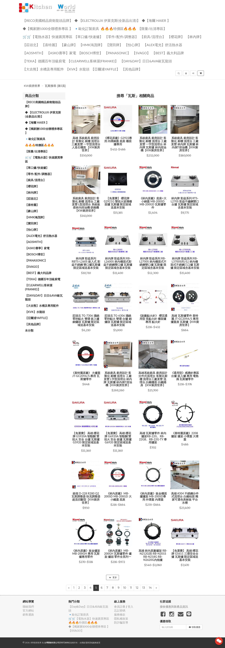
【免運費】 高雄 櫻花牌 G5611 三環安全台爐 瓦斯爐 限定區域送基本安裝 (184, 555)
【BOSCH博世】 (90, 53)
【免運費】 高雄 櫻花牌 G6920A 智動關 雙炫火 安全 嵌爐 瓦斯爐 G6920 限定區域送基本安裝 (118, 439)
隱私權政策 (121, 618)
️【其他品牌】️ (131, 69)
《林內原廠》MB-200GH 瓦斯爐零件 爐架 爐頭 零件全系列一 (118, 554)
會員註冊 (119, 606)
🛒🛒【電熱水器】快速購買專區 (47, 36)
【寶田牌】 (114, 44)
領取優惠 (194, 627)
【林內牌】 (194, 36)
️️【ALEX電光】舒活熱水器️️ (162, 44)
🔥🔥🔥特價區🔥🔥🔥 (118, 28)
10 (124, 587)
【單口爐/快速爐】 (88, 36)
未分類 (29, 330)
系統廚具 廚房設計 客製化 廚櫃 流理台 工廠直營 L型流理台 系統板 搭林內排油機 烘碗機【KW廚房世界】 (86, 204)
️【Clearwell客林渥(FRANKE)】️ (92, 61)
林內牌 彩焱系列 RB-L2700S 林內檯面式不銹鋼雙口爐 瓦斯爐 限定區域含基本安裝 (152, 263)
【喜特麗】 (50, 44)
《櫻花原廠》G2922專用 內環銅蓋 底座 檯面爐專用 (118, 141)
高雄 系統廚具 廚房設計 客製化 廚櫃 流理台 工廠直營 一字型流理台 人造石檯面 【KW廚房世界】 (86, 144)
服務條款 (119, 614)
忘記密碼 (119, 610)
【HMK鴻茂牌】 (91, 44)
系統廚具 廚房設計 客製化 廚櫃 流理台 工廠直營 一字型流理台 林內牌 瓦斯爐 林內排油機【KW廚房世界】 (153, 144)
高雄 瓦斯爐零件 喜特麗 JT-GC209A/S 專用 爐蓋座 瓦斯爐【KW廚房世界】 (185, 320)
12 (137, 587)
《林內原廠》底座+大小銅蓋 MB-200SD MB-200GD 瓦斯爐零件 (152, 203)
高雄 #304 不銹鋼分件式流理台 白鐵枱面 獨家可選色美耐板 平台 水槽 (185, 498)
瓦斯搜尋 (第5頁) (55, 86)
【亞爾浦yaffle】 (105, 69)
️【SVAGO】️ (141, 53)
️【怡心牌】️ (133, 44)
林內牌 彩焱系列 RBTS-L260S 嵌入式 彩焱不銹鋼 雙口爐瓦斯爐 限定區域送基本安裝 (86, 263)
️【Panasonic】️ (117, 53)
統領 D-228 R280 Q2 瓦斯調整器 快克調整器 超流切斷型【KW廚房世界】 (86, 498)
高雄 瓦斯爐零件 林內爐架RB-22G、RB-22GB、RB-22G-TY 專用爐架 (153, 437)
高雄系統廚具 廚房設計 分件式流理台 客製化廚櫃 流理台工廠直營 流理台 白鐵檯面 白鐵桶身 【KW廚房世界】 (152, 379)
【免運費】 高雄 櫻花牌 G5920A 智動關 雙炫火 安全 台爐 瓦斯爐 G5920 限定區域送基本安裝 (86, 439)
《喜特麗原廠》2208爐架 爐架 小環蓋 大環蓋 (184, 436)
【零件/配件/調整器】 (122, 36)
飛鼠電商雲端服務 (89, 642)
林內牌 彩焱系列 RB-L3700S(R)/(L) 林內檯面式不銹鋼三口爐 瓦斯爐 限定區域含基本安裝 (184, 263)
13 (143, 587)
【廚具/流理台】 (153, 36)
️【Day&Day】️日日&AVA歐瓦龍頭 (146, 61)
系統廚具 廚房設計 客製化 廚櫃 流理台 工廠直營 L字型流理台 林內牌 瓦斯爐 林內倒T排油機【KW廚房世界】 (118, 379)
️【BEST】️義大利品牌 (168, 53)
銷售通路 (28, 614)
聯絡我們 (28, 606)
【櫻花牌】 (175, 36)
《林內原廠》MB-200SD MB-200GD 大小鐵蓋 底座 (117, 496)
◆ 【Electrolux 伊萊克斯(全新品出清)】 (107, 20)
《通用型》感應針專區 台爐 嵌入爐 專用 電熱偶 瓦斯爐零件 (185, 376)
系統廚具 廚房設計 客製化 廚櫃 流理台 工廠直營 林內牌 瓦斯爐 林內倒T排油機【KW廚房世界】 (184, 144)
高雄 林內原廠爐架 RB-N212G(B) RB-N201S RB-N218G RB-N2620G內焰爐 (153, 555)
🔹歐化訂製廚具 (86, 28)
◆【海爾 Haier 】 (156, 20)
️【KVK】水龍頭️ (77, 69)
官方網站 (28, 610)
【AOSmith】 (34, 53)
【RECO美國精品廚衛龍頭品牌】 (48, 20)
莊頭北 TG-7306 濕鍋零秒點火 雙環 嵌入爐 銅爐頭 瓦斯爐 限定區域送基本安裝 (85, 320)
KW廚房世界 (32, 86)
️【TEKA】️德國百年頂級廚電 (44, 61)
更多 (113, 577)
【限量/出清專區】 (152, 28)
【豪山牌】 (68, 44)
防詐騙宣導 (121, 622)
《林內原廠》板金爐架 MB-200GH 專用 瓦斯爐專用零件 (86, 554)
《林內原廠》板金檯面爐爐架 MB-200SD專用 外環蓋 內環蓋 (153, 496)
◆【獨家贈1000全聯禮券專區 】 (48, 28)
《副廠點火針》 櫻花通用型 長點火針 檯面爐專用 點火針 (152, 319)
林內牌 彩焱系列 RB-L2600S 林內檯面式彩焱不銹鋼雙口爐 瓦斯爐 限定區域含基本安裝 (117, 263)
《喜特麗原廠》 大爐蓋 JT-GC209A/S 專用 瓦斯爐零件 (86, 376)
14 (150, 587)
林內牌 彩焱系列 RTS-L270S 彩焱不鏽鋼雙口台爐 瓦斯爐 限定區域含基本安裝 (185, 203)
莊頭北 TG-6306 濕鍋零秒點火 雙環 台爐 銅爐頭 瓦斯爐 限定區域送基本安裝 (118, 320)
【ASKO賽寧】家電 (61, 53)
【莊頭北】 (31, 44)
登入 (130, 606)
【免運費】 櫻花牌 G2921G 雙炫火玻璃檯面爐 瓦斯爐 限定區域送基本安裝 (118, 203)
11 (131, 587)
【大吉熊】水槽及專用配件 (43, 69)
